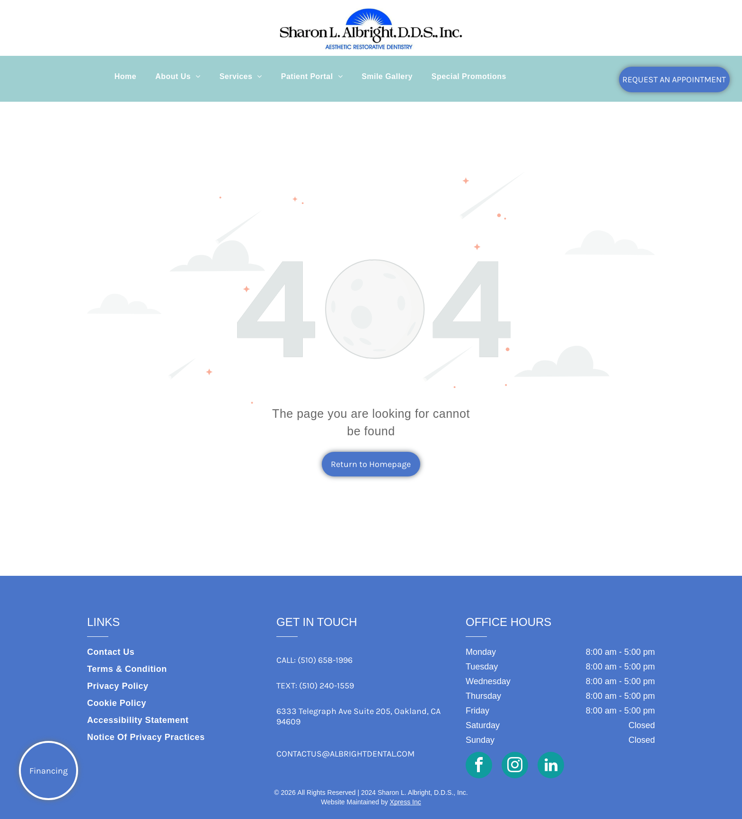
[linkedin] (551, 766)
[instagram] (515, 766)
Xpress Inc (405, 802)
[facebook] (479, 766)
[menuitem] (125, 76)
